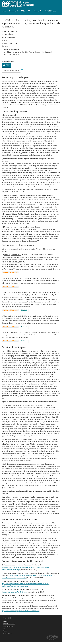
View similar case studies (11, 70)
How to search (13, 11)
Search (5, 621)
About (4, 11)
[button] (22, 69)
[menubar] (29, 11)
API (29, 11)
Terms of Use (38, 11)
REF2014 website (9, 624)
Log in (58, 10)
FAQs (23, 11)
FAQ (4, 628)
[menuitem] (3, 11)
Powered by (53, 635)
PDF (6, 65)
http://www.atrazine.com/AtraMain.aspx (14, 592)
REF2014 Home (50, 11)
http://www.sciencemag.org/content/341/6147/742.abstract (20, 611)
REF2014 (17, 4)
